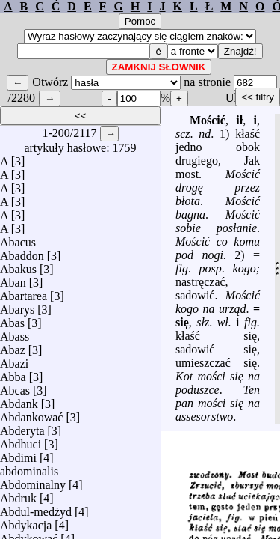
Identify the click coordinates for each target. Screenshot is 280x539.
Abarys (17, 305)
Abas (12, 319)
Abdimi (18, 454)
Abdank (19, 400)
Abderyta (22, 427)
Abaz (12, 346)
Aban (13, 278)
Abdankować (31, 413)
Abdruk (18, 494)
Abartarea (23, 292)
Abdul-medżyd (36, 508)
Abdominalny (33, 481)
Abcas (15, 386)
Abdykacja (26, 521)
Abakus (18, 265)
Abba (13, 373)
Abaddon (22, 252)
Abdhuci (20, 440)
